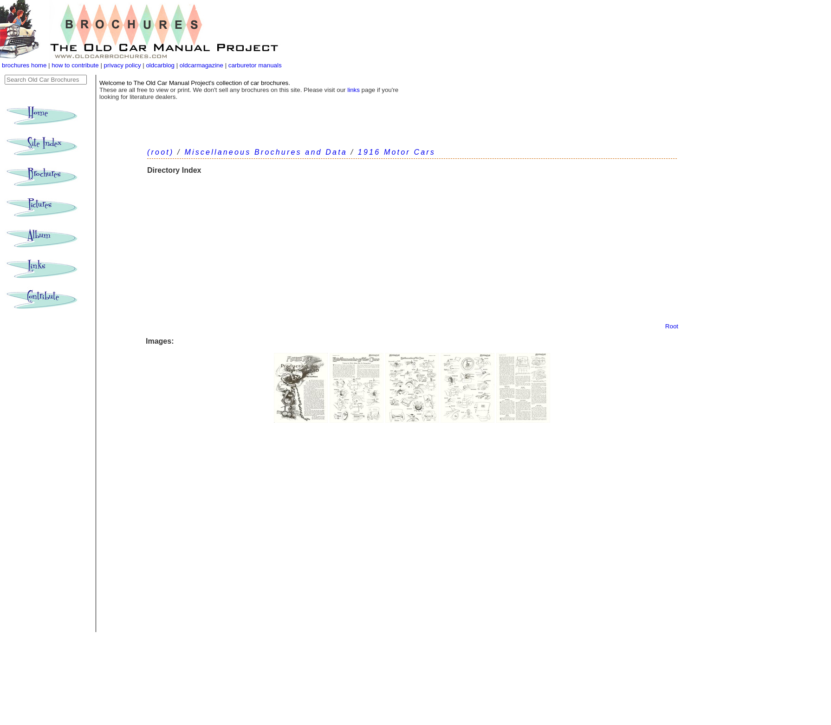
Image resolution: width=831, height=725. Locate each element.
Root (671, 326)
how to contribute (75, 65)
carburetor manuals (254, 65)
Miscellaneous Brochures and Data (265, 152)
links (353, 89)
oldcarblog (160, 65)
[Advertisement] (412, 253)
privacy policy (123, 65)
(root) (160, 152)
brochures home (24, 65)
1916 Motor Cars (396, 152)
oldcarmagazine (202, 65)
